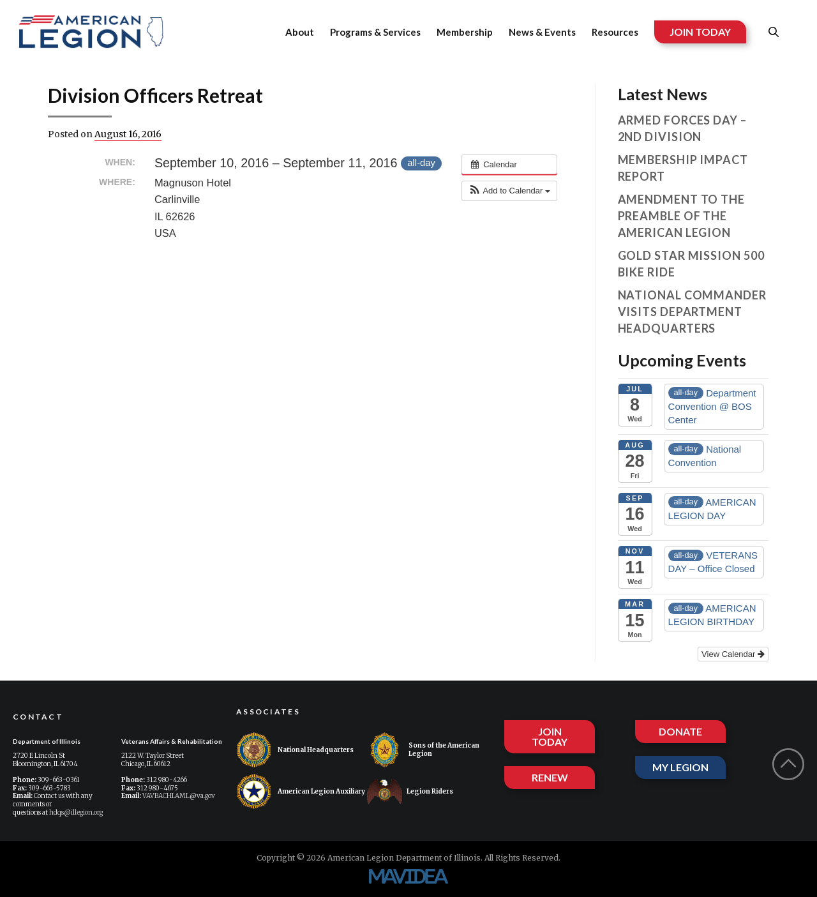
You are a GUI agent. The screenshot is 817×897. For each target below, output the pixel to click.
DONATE (680, 731)
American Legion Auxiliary (300, 791)
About (299, 32)
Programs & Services (375, 32)
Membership (465, 32)
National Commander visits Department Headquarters (692, 311)
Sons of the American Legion (423, 749)
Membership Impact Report (683, 168)
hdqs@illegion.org (76, 812)
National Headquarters (295, 749)
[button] (509, 190)
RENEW (550, 777)
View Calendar (733, 654)
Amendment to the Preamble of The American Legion (681, 215)
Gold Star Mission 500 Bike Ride (691, 263)
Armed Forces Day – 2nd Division (682, 128)
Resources (615, 32)
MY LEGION (680, 767)
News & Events (542, 32)
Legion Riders (410, 791)
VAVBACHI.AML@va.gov (178, 796)
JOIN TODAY (700, 32)
